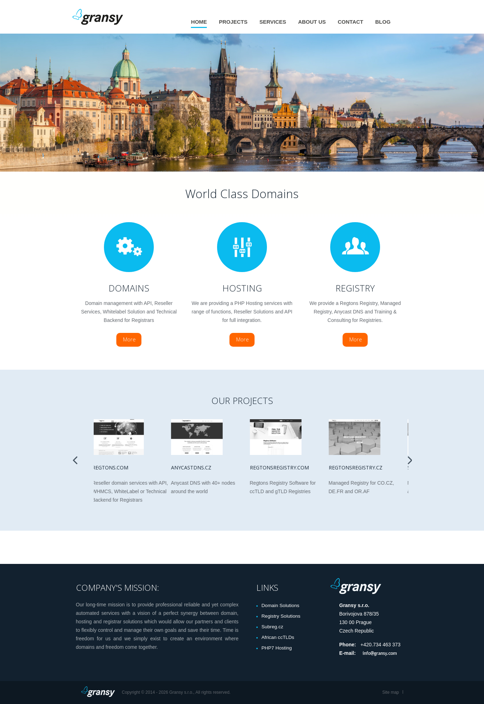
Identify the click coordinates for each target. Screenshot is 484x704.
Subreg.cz (273, 627)
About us (312, 22)
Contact (350, 22)
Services (273, 22)
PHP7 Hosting (277, 648)
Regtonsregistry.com (280, 467)
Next (410, 458)
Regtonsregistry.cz (357, 467)
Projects (233, 22)
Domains (129, 288)
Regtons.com (112, 467)
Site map (390, 692)
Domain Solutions (281, 605)
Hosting (242, 288)
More (129, 339)
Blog (382, 22)
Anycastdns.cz (193, 467)
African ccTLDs (278, 637)
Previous (75, 458)
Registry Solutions (282, 616)
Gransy (99, 17)
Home (199, 22)
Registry (355, 288)
